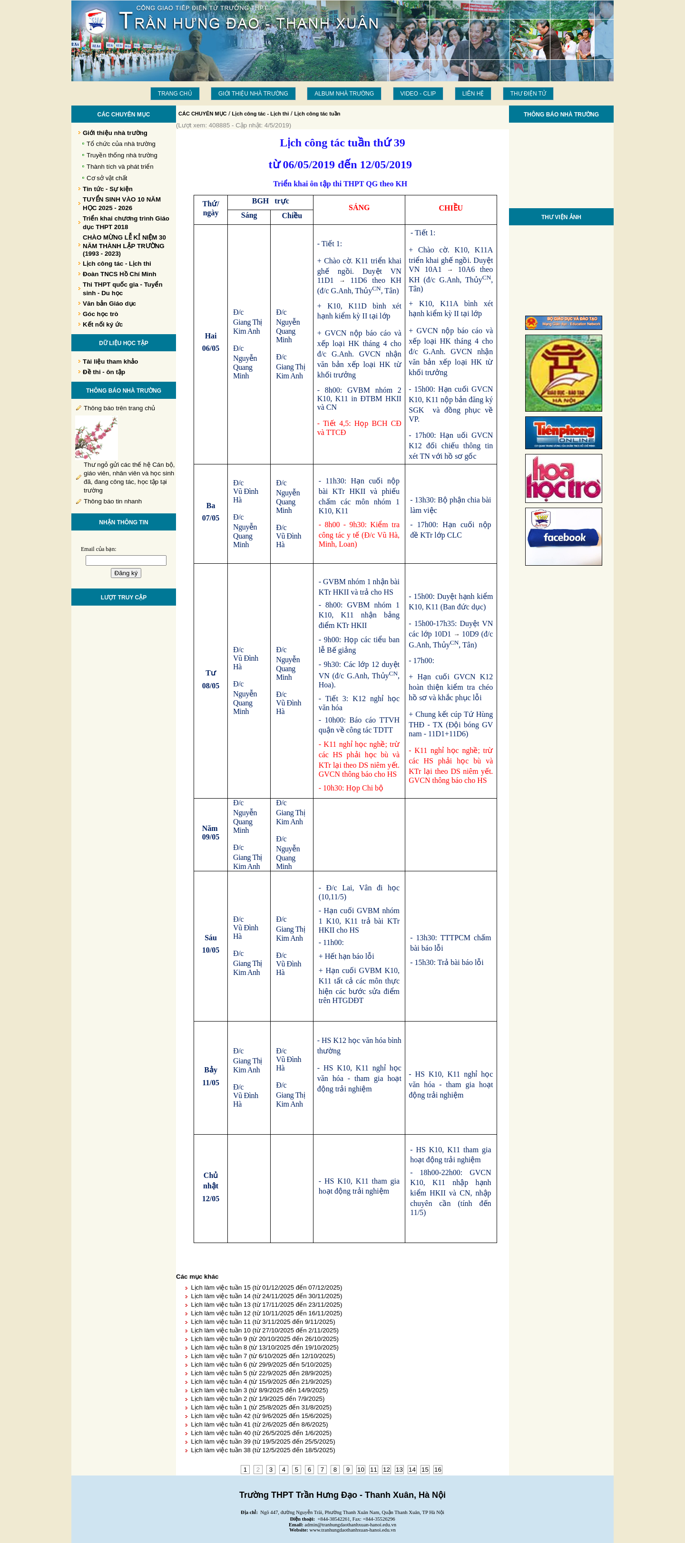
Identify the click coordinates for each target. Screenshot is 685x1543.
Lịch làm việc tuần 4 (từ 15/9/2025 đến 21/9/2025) (261, 1381)
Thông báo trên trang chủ (119, 408)
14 (412, 1469)
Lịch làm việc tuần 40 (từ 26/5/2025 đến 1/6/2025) (261, 1433)
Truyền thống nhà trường (122, 155)
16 (437, 1469)
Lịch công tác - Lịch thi (260, 113)
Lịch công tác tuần (317, 113)
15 (425, 1469)
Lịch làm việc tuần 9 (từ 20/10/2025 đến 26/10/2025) (265, 1338)
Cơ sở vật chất (107, 178)
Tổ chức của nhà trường (121, 143)
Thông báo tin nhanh (113, 501)
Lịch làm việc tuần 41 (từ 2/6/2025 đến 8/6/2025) (259, 1424)
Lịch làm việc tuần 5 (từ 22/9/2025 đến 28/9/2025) (261, 1373)
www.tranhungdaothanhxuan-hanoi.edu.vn (353, 1530)
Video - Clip (418, 93)
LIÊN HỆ (473, 93)
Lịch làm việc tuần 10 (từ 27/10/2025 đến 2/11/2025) (265, 1330)
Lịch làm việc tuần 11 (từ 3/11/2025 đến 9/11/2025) (263, 1321)
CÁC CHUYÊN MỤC (202, 113)
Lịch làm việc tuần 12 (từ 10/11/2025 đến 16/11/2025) (266, 1313)
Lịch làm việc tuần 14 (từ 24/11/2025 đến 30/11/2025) (266, 1296)
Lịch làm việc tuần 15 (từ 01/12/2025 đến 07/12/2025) (266, 1287)
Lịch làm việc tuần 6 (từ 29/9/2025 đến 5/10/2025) (261, 1364)
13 (399, 1469)
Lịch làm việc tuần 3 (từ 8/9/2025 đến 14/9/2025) (259, 1390)
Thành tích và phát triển (120, 166)
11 (373, 1469)
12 (386, 1469)
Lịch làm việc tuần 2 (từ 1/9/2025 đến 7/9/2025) (257, 1398)
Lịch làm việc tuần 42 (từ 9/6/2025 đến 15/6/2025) (261, 1415)
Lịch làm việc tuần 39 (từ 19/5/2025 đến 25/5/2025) (263, 1441)
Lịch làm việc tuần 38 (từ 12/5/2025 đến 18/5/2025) (263, 1450)
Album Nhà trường (344, 93)
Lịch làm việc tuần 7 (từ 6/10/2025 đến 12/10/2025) (263, 1356)
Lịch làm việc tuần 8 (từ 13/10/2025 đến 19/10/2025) (265, 1347)
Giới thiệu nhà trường (253, 93)
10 (360, 1469)
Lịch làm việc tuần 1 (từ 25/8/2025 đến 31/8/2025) (261, 1407)
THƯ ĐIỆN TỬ (528, 93)
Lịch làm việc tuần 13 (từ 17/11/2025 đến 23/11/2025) (266, 1304)
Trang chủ (175, 93)
